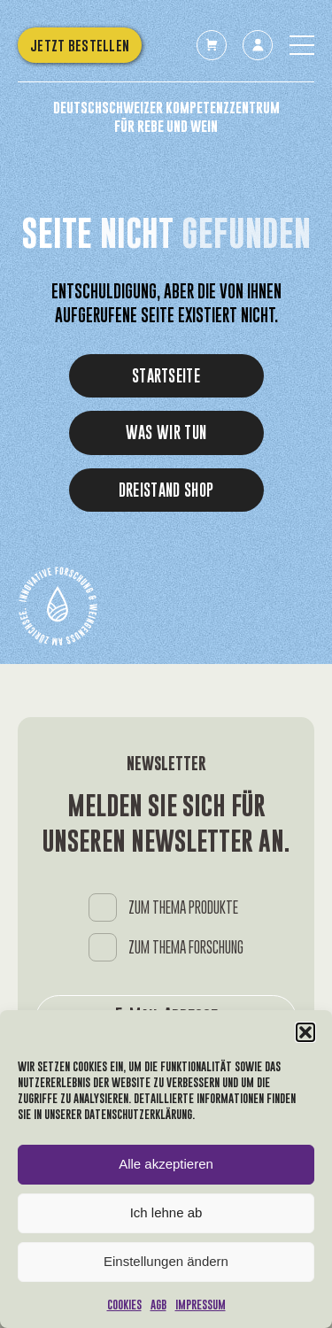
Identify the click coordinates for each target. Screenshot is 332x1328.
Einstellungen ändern (166, 1261)
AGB (158, 1304)
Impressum (200, 1304)
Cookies (124, 1304)
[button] (305, 1032)
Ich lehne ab (166, 1212)
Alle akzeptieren (166, 1163)
